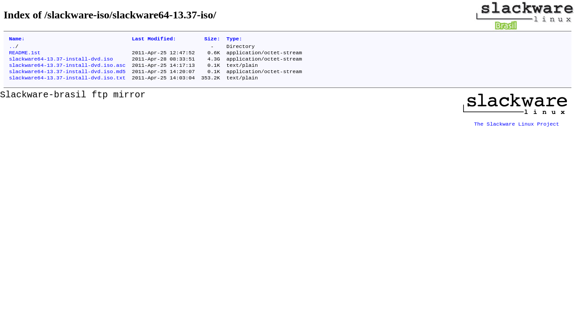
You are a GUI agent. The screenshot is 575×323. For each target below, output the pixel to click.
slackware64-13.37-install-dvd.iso (61, 62)
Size (212, 39)
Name (17, 39)
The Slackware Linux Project (516, 127)
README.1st (24, 55)
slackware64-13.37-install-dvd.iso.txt (67, 83)
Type (234, 39)
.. (12, 48)
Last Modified (154, 39)
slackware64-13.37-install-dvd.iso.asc (67, 69)
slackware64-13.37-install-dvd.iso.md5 (67, 76)
